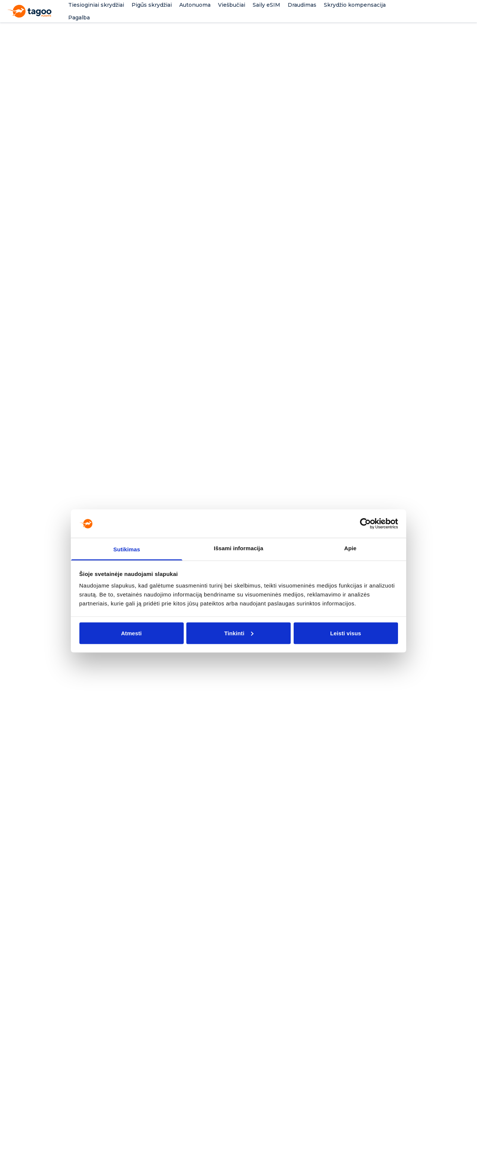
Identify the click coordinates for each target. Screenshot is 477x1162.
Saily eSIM (266, 4)
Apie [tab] (350, 548)
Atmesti (131, 633)
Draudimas (302, 4)
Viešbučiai (231, 4)
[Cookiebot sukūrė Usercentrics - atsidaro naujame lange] (365, 523)
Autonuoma (195, 4)
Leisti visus (345, 633)
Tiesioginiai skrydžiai (96, 4)
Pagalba (79, 17)
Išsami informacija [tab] (238, 548)
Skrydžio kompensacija (355, 4)
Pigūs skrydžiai (152, 4)
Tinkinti (238, 633)
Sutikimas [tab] (126, 549)
